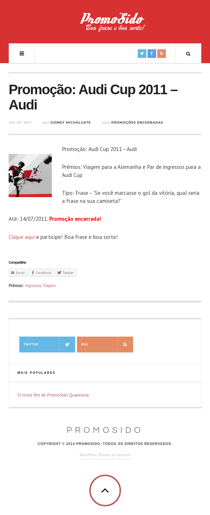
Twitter (49, 344)
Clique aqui (22, 236)
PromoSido (105, 430)
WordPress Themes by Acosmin (105, 454)
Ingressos (33, 285)
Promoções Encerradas (137, 122)
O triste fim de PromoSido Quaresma (53, 395)
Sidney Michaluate (70, 122)
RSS (107, 344)
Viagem (49, 285)
